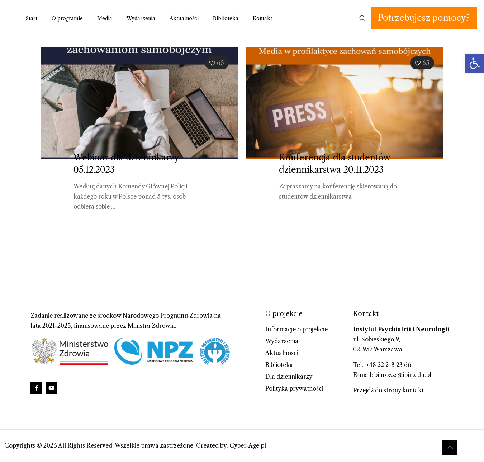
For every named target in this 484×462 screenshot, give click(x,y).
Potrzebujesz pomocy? (424, 18)
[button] (474, 63)
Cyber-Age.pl (247, 445)
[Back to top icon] (449, 447)
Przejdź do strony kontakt (388, 390)
